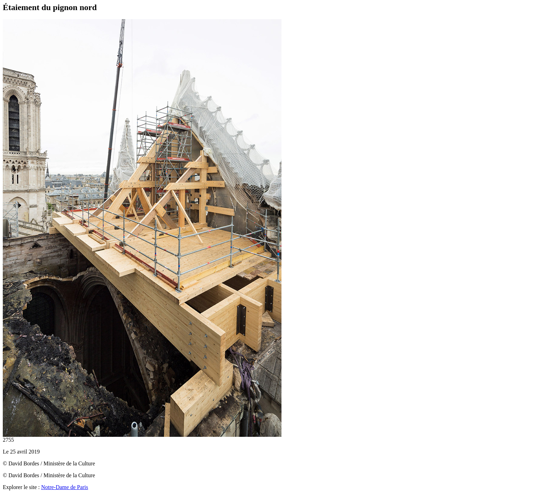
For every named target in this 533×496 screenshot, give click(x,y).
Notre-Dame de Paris (64, 487)
